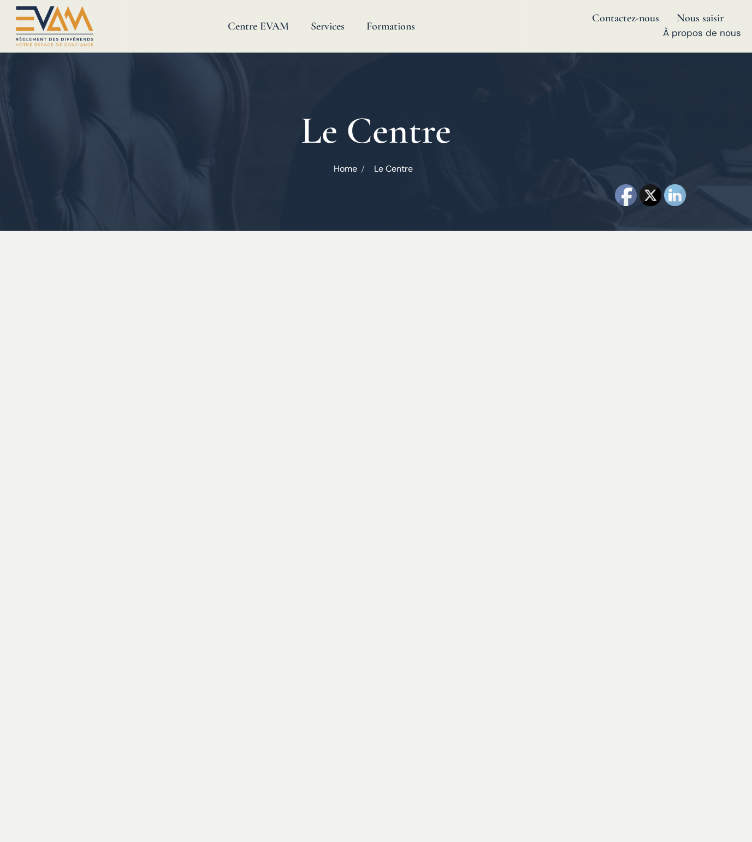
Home (345, 168)
